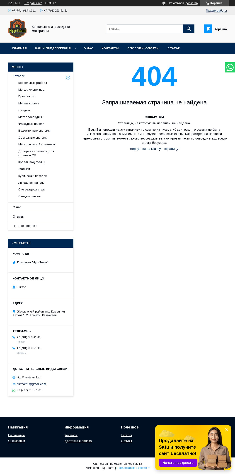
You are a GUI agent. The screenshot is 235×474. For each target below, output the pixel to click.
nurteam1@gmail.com (31, 383)
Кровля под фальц (31, 162)
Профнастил (27, 96)
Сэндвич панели (29, 196)
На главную (16, 435)
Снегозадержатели (32, 189)
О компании (16, 441)
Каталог (18, 76)
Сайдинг (24, 110)
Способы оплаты (143, 48)
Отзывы (18, 216)
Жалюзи (24, 169)
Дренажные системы (32, 137)
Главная (19, 48)
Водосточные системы (34, 130)
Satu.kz (137, 463)
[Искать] (188, 28)
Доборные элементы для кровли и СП (36, 153)
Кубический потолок (32, 176)
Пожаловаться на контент (133, 467)
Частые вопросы (25, 226)
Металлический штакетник (37, 144)
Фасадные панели (31, 123)
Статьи (173, 48)
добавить (191, 3)
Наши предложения (53, 48)
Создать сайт (33, 3)
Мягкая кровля (28, 103)
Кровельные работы (32, 82)
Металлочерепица (31, 89)
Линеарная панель (31, 182)
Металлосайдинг (30, 117)
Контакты (110, 48)
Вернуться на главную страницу (154, 149)
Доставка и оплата (78, 441)
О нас (88, 48)
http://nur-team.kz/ (28, 377)
